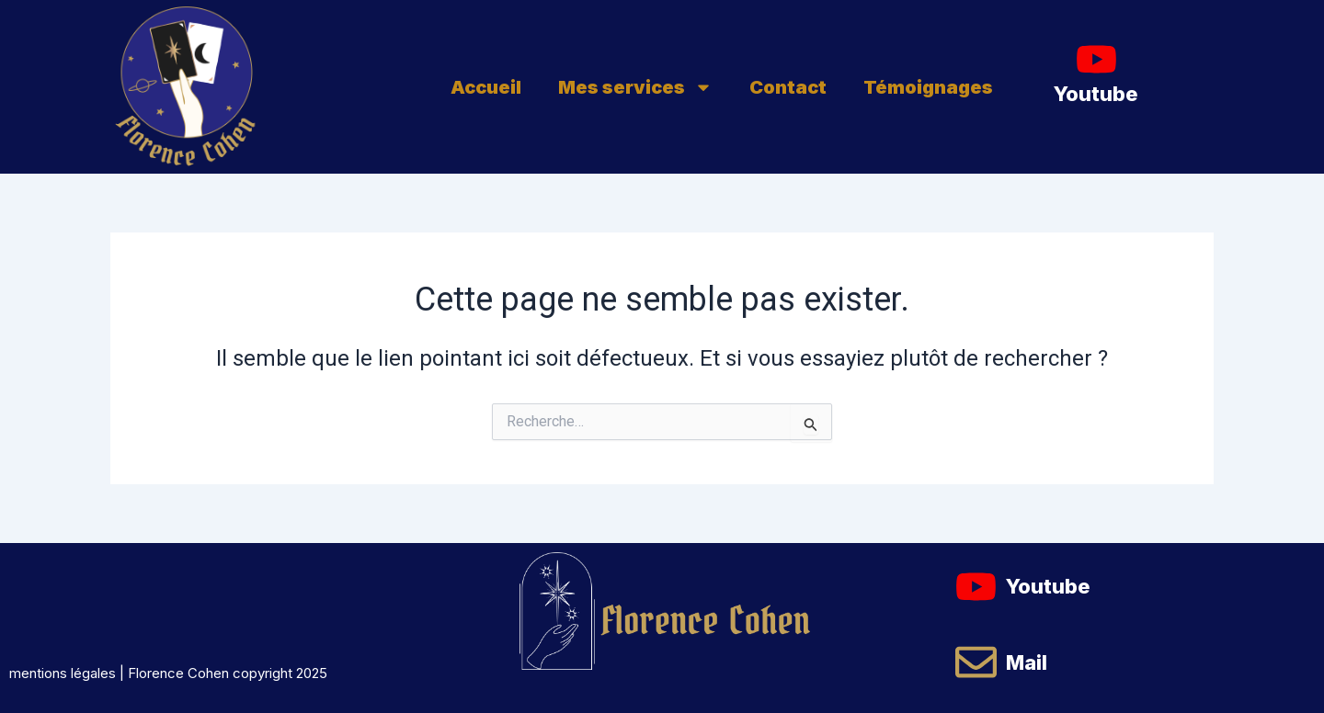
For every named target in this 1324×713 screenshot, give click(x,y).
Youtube (1096, 94)
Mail (1026, 662)
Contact (788, 87)
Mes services (635, 87)
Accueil (486, 87)
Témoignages (928, 87)
